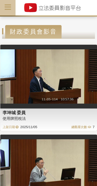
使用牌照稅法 (14, 118)
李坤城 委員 (14, 112)
